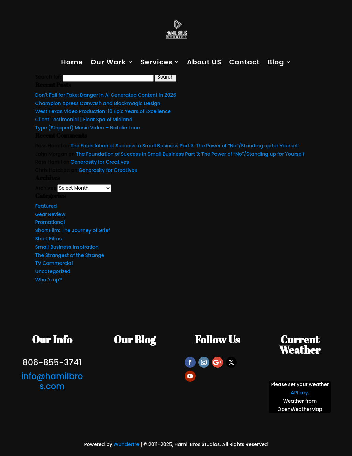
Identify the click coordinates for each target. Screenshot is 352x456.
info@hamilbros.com (52, 381)
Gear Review (50, 214)
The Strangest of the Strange (69, 255)
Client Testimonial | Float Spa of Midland (83, 119)
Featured (46, 206)
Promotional (50, 222)
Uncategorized (52, 271)
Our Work (108, 63)
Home (72, 63)
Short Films (48, 238)
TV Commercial (54, 263)
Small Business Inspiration (66, 246)
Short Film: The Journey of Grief (72, 230)
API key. (300, 392)
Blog (275, 63)
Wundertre (126, 444)
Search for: (48, 76)
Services (157, 63)
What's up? (48, 279)
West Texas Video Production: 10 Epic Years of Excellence (103, 111)
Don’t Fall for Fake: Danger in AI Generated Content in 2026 (105, 95)
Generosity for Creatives (99, 161)
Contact (244, 63)
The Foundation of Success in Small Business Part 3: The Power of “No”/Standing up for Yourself (184, 145)
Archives (45, 188)
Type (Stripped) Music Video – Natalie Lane (87, 127)
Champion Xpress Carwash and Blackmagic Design (98, 103)
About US (204, 63)
